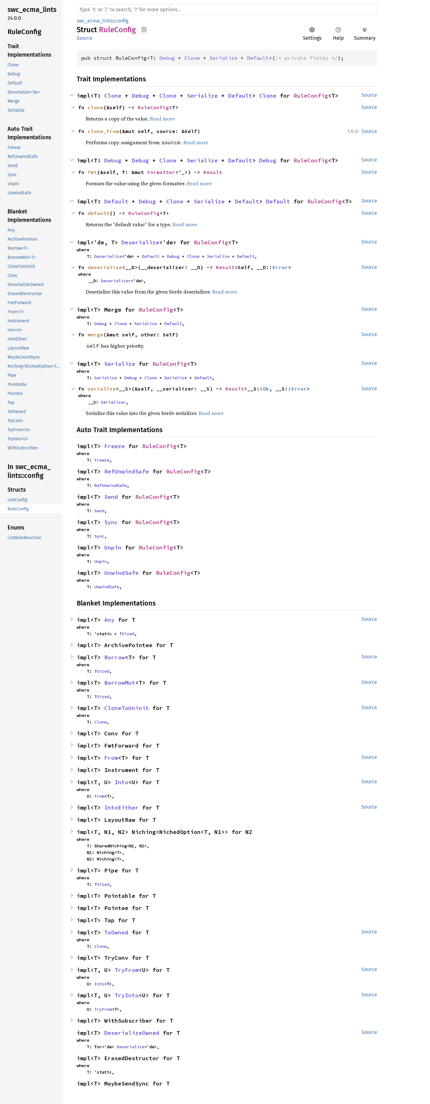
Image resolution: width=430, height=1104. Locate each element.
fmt (92, 172)
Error (280, 267)
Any (109, 619)
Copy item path (144, 29)
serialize (102, 389)
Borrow (114, 657)
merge (95, 334)
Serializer (113, 402)
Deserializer (116, 281)
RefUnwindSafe (126, 471)
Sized (128, 633)
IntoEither (121, 807)
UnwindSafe (121, 572)
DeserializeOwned (131, 1032)
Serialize (223, 58)
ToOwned (116, 932)
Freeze (114, 446)
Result (212, 172)
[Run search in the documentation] (227, 9)
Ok (266, 389)
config (121, 21)
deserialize (105, 267)
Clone (192, 58)
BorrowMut (119, 682)
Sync (111, 522)
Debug (167, 58)
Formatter (161, 172)
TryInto (127, 995)
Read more (162, 118)
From (111, 757)
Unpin (112, 547)
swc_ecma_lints (94, 21)
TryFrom (127, 970)
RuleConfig (311, 95)
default (99, 213)
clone (95, 107)
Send (111, 496)
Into (121, 782)
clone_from (103, 131)
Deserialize (140, 242)
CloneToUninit (126, 708)
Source (84, 38)
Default (258, 58)
